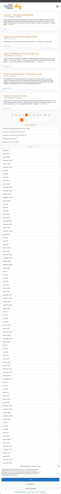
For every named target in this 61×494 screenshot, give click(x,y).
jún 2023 (5, 238)
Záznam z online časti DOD (11, 142)
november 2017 (7, 449)
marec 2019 (6, 396)
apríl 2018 (6, 433)
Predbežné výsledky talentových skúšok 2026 (16, 128)
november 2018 (7, 409)
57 (45, 115)
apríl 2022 (6, 281)
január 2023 (6, 251)
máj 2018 (5, 429)
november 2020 (7, 332)
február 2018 (6, 439)
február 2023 (6, 248)
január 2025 (6, 184)
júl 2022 (5, 271)
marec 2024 (6, 214)
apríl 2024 (6, 211)
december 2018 (7, 406)
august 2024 (6, 201)
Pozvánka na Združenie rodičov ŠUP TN (14, 135)
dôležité (5, 29)
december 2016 (7, 459)
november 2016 (7, 463)
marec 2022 (6, 285)
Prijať (30, 479)
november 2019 (7, 372)
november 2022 (7, 258)
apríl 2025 (6, 177)
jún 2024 (5, 204)
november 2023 (7, 224)
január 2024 (6, 217)
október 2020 (7, 335)
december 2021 (7, 295)
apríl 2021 (6, 322)
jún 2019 (5, 386)
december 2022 (7, 254)
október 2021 (7, 301)
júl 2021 (5, 312)
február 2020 (6, 362)
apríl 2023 (6, 244)
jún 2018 (5, 426)
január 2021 (6, 328)
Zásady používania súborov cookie (22, 492)
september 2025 (7, 167)
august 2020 (6, 342)
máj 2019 (5, 389)
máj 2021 (5, 318)
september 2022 (7, 265)
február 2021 (6, 325)
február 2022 (6, 288)
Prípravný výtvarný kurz (10, 138)
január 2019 (6, 402)
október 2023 (7, 228)
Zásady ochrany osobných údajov (38, 492)
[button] (58, 466)
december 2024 (7, 187)
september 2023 (7, 231)
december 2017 (7, 446)
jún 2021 (5, 315)
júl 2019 (5, 382)
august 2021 (6, 308)
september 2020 (7, 338)
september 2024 (7, 197)
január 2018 (6, 443)
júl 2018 (5, 422)
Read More (11, 24)
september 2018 (7, 416)
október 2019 (7, 375)
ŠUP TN (6, 38)
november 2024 (7, 191)
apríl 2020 (6, 355)
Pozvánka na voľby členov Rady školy (14, 132)
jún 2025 (5, 170)
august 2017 (6, 456)
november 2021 (7, 298)
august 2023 (6, 234)
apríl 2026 (6, 150)
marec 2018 (6, 436)
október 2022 (7, 261)
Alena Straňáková (9, 16)
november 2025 (7, 160)
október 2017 (7, 453)
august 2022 (6, 268)
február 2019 (6, 399)
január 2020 (6, 365)
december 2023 (7, 221)
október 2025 (7, 164)
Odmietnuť (30, 484)
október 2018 (7, 412)
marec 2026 (6, 154)
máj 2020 (5, 352)
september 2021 (7, 305)
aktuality (6, 46)
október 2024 (7, 194)
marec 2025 (6, 180)
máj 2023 (5, 241)
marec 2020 (6, 359)
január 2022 (6, 291)
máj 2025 (5, 174)
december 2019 (7, 369)
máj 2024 (5, 207)
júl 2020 (5, 345)
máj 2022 (5, 278)
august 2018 (6, 419)
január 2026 (6, 157)
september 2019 (7, 379)
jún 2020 (5, 349)
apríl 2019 (6, 392)
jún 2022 (5, 275)
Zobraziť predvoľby (30, 488)
